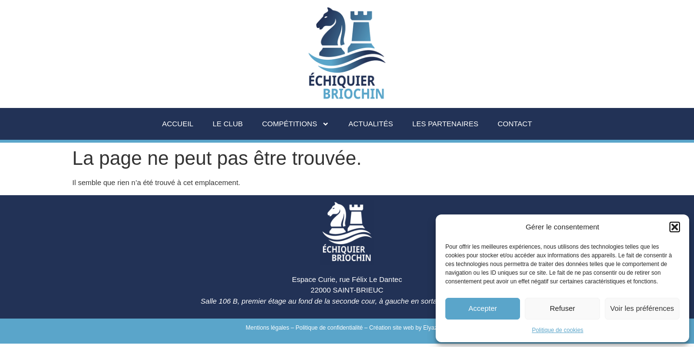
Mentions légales (267, 327)
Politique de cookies (558, 330)
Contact (514, 124)
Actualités (370, 124)
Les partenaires (445, 124)
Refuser (562, 308)
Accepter (482, 308)
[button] (675, 227)
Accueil (177, 124)
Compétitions (295, 124)
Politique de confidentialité (328, 327)
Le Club (228, 124)
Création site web (391, 327)
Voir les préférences (642, 308)
